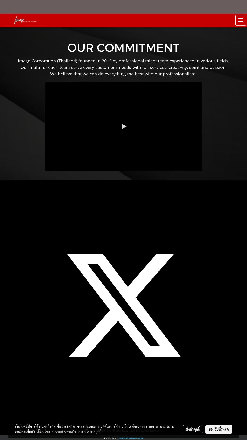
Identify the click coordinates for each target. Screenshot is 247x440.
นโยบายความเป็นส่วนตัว (59, 431)
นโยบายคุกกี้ (92, 431)
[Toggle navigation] (240, 20)
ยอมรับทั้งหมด (219, 429)
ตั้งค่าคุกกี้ (193, 429)
